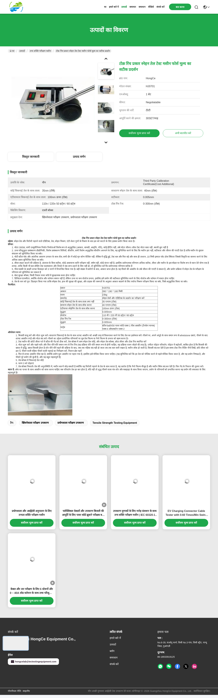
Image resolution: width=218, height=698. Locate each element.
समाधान (142, 7)
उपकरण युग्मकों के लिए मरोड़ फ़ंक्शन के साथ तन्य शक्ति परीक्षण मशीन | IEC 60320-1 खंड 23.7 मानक (134, 513)
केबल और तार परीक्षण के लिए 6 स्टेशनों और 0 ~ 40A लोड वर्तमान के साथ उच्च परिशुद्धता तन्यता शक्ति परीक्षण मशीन (32, 591)
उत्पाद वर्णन (79, 156)
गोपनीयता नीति (14, 691)
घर (105, 7)
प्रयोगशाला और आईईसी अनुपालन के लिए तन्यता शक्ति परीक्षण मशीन (32, 513)
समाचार (132, 7)
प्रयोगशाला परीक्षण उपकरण (70, 422)
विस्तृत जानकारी (30, 156)
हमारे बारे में (114, 7)
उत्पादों (124, 7)
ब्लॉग (112, 651)
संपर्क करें (160, 7)
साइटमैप (26, 691)
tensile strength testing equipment (114, 422)
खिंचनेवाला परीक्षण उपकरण (35, 422)
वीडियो (151, 7)
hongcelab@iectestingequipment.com (33, 661)
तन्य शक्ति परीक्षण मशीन (40, 51)
